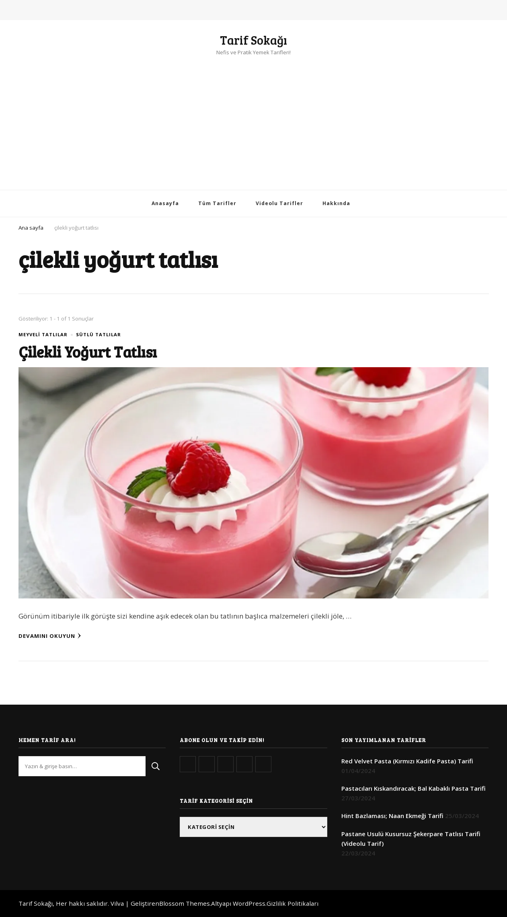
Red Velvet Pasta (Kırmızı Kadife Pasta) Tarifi (407, 761)
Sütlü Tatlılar (98, 334)
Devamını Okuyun (49, 635)
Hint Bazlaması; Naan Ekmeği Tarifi (392, 816)
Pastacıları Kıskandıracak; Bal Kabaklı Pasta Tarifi (413, 788)
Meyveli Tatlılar (43, 334)
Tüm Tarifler (217, 203)
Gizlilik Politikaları (292, 903)
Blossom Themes (184, 903)
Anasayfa (165, 203)
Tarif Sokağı (253, 40)
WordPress (249, 903)
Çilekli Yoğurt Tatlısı (87, 351)
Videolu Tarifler (279, 203)
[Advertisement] (253, 117)
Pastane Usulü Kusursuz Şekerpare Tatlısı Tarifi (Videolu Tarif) (410, 838)
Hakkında (336, 203)
